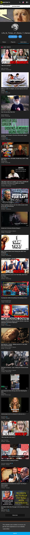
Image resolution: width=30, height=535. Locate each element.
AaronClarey (4, 254)
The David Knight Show (6, 300)
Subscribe (12, 36)
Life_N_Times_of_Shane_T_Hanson (8, 184)
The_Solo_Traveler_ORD (7, 463)
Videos (4, 42)
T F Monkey (4, 138)
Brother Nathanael (5, 114)
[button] (23, 2)
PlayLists (13, 42)
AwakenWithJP (4, 486)
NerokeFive (4, 91)
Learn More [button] (6, 528)
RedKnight (3, 393)
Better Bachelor (5, 509)
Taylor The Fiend (4, 68)
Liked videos (23, 42)
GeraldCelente (4, 161)
